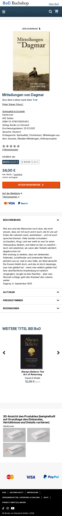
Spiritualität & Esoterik (13, 111)
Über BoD (54, 4)
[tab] (31, 218)
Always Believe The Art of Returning (32, 373)
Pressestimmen (13, 300)
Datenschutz (16, 492)
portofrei (18, 174)
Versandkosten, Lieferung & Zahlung (21, 497)
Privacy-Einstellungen (14, 502)
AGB (4, 492)
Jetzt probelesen (30, 28)
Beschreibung (12, 219)
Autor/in (9, 292)
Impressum (32, 492)
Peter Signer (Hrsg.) (12, 104)
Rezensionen (11, 308)
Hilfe (46, 497)
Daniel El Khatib (32, 378)
